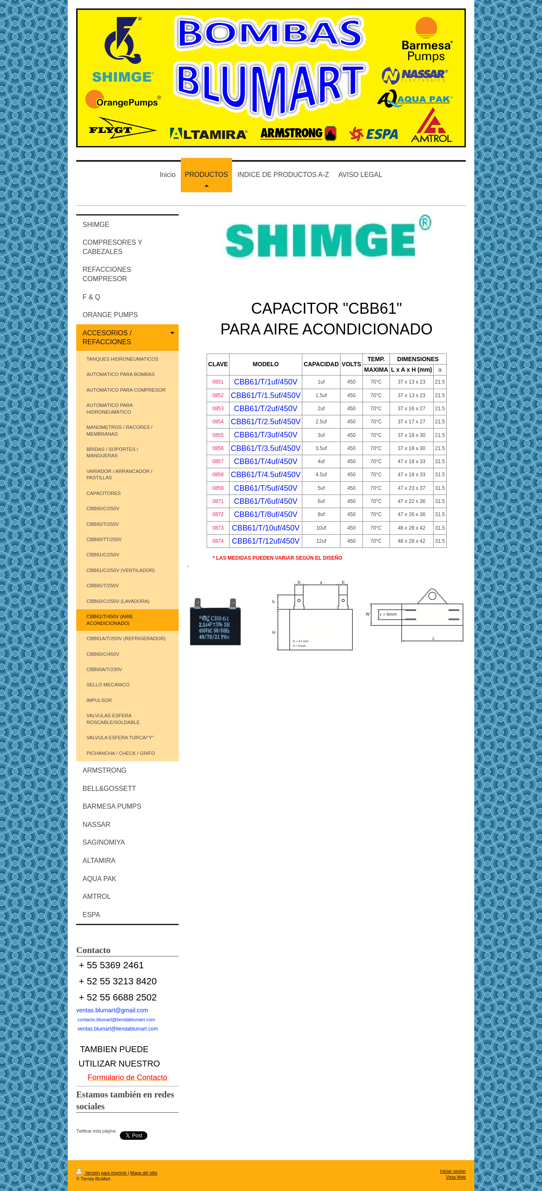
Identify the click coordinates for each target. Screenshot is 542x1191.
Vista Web (456, 1177)
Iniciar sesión (453, 1171)
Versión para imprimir (102, 1173)
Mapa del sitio (144, 1173)
